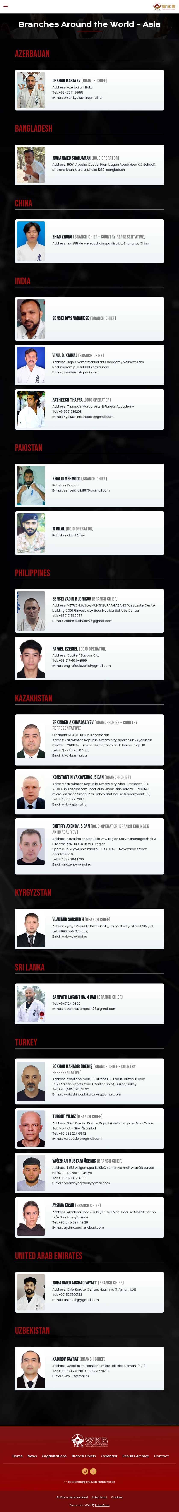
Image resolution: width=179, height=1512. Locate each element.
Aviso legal (99, 1497)
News (32, 1456)
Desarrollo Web (90, 1505)
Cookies (117, 1497)
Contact (161, 1456)
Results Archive (136, 1456)
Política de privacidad (72, 1497)
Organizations (54, 1456)
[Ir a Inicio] (164, 6)
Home (17, 1456)
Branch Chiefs (84, 1456)
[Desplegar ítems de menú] (6, 6)
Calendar (109, 1456)
